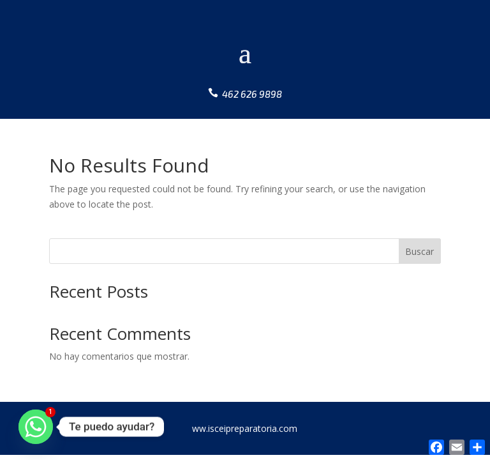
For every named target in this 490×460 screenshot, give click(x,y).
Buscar (419, 251)
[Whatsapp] (36, 427)
